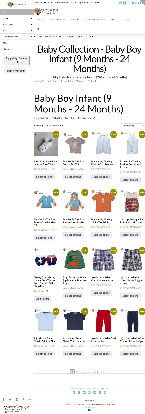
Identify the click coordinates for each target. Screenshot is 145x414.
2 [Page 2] (77, 371)
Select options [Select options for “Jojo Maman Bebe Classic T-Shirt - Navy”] (73, 353)
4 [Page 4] (85, 371)
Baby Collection (49, 81)
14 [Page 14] (93, 371)
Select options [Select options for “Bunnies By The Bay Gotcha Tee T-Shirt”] (73, 176)
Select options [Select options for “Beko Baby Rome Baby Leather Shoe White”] (44, 176)
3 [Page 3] (81, 371)
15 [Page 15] (98, 371)
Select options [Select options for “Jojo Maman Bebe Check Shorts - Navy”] (102, 292)
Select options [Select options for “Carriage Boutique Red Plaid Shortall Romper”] (130, 234)
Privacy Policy (78, 389)
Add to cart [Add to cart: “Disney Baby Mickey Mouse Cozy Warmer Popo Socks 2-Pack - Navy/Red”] (42, 298)
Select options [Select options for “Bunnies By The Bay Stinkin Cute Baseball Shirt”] (44, 237)
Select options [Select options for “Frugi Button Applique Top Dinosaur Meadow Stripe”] (73, 295)
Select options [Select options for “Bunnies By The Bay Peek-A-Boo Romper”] (102, 176)
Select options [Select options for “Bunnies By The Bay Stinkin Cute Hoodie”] (73, 234)
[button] (142, 2)
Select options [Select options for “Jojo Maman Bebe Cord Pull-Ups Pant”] (102, 353)
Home (37, 81)
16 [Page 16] (102, 371)
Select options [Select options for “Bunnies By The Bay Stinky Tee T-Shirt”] (102, 234)
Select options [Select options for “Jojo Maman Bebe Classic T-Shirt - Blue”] (44, 353)
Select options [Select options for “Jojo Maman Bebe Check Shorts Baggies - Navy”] (130, 295)
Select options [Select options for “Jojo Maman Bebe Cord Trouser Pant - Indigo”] (130, 353)
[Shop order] (132, 125)
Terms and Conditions (97, 389)
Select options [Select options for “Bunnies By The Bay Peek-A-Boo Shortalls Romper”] (130, 179)
